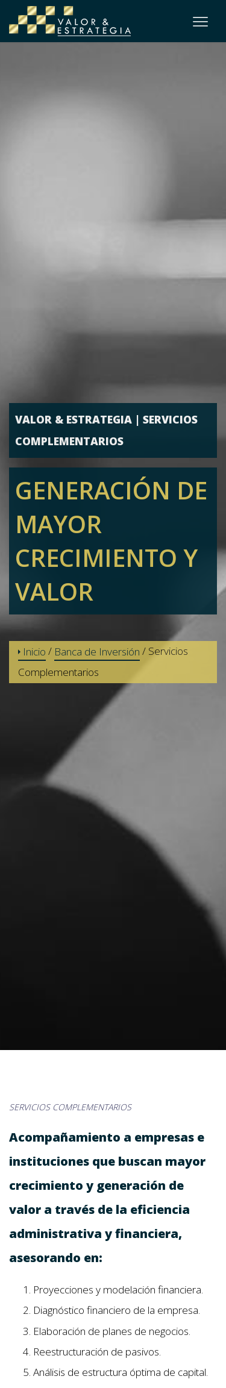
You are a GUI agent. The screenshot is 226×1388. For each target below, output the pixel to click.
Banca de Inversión (97, 651)
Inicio (32, 651)
